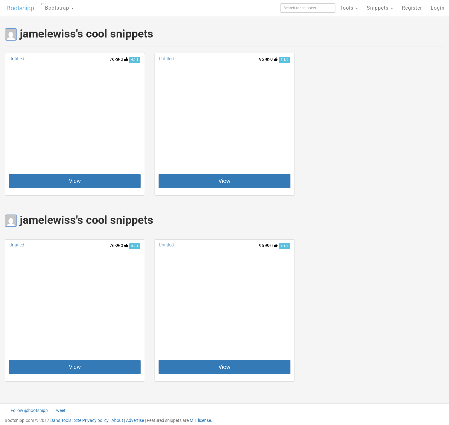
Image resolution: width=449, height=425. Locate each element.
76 (115, 59)
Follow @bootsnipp (29, 410)
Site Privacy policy (91, 420)
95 (264, 59)
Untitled (16, 58)
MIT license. (201, 420)
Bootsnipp (20, 8)
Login (438, 8)
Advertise (135, 420)
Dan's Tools (60, 420)
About (117, 420)
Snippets (380, 8)
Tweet (59, 410)
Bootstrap (57, 6)
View (75, 181)
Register (412, 8)
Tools (349, 8)
